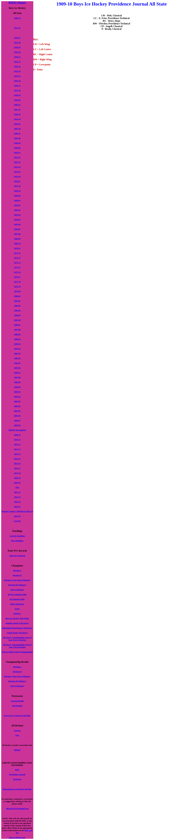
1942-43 (17, 114)
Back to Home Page (17, 837)
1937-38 (17, 90)
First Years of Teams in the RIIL (17, 715)
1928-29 (17, 47)
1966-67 (17, 229)
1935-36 (17, 81)
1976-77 (17, 277)
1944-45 (17, 124)
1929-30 (17, 52)
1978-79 (17, 286)
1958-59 (17, 191)
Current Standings (17, 536)
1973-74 (17, 262)
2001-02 (17, 396)
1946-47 (17, 133)
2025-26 (17, 516)
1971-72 (17, 253)
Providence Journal (17, 774)
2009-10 (17, 435)
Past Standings (17, 541)
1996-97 (17, 372)
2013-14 (17, 454)
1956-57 (17, 181)
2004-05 (17, 411)
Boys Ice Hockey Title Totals (17, 618)
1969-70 (17, 243)
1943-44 (17, 119)
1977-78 (17, 282)
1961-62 (17, 205)
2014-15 (17, 459)
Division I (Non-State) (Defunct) (17, 580)
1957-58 (17, 186)
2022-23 (17, 497)
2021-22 (17, 492)
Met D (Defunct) (17, 590)
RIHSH (17, 750)
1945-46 (17, 129)
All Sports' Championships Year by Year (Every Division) (17, 638)
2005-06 (17, 416)
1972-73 (17, 258)
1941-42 (17, 109)
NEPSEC (17, 613)
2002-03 (17, 401)
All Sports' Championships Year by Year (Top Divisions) (17, 646)
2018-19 (17, 478)
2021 (17, 487)
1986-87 (17, 325)
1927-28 (17, 42)
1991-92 (17, 349)
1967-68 (17, 234)
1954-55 (17, 172)
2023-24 (17, 502)
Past (17, 735)
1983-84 (17, 310)
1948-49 (17, 143)
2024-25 (17, 506)
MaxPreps (17, 779)
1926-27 (17, 38)
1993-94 (17, 358)
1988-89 (17, 334)
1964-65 (17, 219)
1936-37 (17, 85)
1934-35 (17, 76)
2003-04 (17, 406)
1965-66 (17, 224)
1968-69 (17, 239)
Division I (17, 570)
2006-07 (17, 420)
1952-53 (17, 162)
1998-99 (17, 382)
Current (17, 521)
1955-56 (17, 176)
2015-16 (17, 463)
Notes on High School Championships (17, 652)
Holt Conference (17, 604)
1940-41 (17, 105)
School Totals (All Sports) (17, 633)
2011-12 (17, 444)
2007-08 (17, 425)
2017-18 (17, 473)
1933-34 (17, 71)
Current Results (17, 701)
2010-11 (17, 439)
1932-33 (17, 66)
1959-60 (17, 195)
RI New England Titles (17, 594)
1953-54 (17, 167)
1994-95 (17, 363)
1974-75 (17, 267)
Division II (17, 575)
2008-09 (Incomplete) (17, 430)
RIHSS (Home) (17, 2)
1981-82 (17, 301)
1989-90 (17, 339)
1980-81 (17, 296)
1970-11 (17, 248)
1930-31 (17, 57)
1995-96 (17, 368)
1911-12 (17, 28)
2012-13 (17, 449)
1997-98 (17, 377)
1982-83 (17, 306)
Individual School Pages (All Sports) (17, 628)
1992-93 (17, 353)
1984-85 (17, 315)
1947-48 (17, 138)
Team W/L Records (17, 555)
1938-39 (17, 95)
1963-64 (17, 215)
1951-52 (17, 157)
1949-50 (17, 148)
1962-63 (17, 210)
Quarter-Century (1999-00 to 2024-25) (17, 511)
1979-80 (17, 291)
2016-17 (17, 468)
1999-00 (17, 387)
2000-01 (17, 392)
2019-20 (17, 483)
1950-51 (17, 152)
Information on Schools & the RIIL (17, 789)
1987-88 (17, 329)
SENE (17, 609)
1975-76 (17, 272)
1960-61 (17, 200)
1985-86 (17, 320)
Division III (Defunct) (17, 585)
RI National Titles (17, 599)
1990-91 (17, 344)
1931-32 (17, 62)
